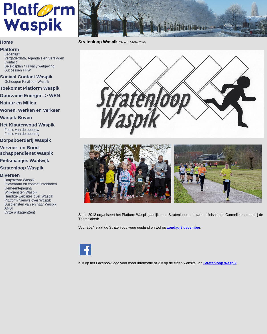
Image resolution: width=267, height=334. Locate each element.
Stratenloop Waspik (21, 167)
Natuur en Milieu (18, 102)
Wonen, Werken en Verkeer (30, 110)
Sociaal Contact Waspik (26, 76)
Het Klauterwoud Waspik (27, 124)
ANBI (8, 208)
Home (6, 42)
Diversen (10, 175)
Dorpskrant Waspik (19, 180)
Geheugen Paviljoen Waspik (26, 82)
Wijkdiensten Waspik (20, 192)
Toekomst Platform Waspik (29, 88)
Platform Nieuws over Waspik (27, 200)
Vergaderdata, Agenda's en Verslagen (34, 58)
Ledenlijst (12, 54)
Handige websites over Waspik (28, 196)
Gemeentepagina (18, 188)
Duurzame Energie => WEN (30, 95)
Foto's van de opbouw (21, 130)
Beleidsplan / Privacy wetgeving (29, 66)
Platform (9, 49)
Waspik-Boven (16, 117)
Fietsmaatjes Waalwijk (24, 160)
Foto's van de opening (21, 134)
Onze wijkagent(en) (19, 212)
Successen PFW (17, 70)
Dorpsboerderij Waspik (25, 140)
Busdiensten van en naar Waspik (30, 204)
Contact (10, 62)
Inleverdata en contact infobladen (30, 184)
